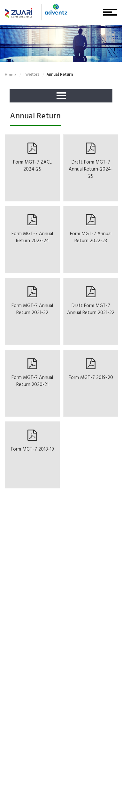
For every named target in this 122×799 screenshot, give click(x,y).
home (10, 74)
